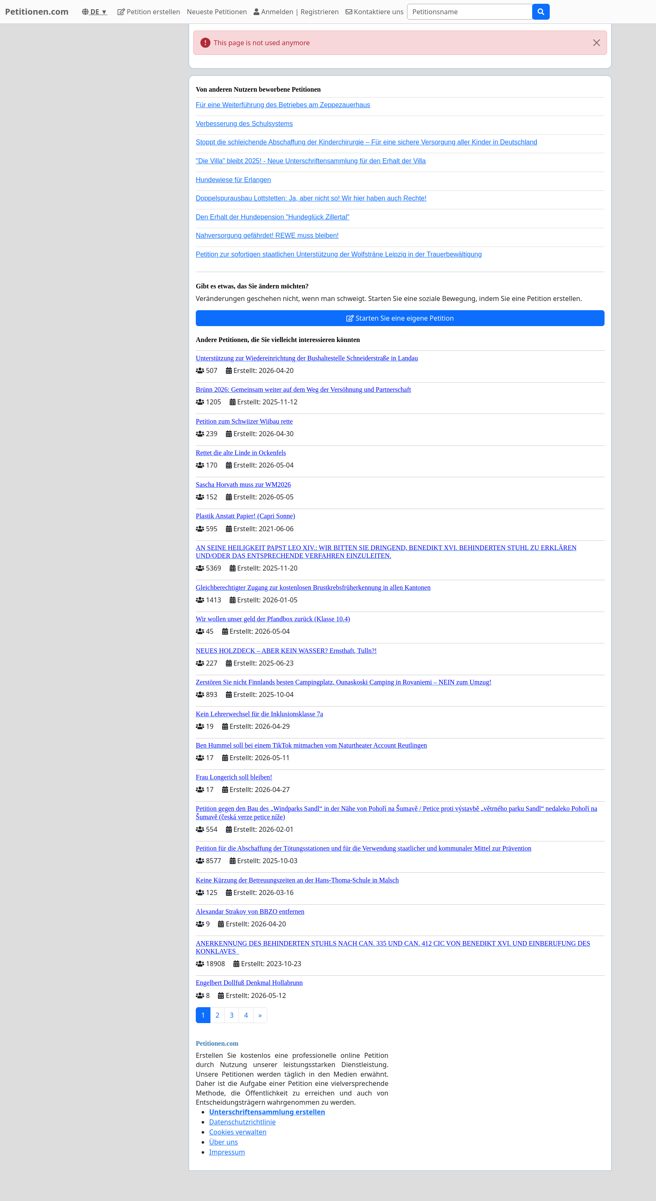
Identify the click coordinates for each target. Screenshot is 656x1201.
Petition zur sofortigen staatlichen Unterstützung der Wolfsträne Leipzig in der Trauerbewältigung (339, 254)
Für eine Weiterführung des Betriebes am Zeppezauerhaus (283, 104)
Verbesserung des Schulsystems (244, 123)
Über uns (223, 1142)
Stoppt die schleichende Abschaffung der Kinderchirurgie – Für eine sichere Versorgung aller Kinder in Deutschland (366, 142)
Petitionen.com (37, 11)
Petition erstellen (149, 11)
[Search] (470, 12)
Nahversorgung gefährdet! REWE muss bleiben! (267, 235)
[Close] (597, 42)
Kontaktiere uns (375, 11)
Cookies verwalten (237, 1132)
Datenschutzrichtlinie (242, 1121)
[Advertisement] (107, 149)
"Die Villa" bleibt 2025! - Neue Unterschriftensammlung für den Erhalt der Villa (311, 161)
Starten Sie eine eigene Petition (400, 318)
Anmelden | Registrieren (296, 11)
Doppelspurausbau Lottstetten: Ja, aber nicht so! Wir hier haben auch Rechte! (311, 198)
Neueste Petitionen (217, 11)
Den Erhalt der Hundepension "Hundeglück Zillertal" (272, 217)
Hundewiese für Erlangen (233, 179)
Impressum (227, 1152)
